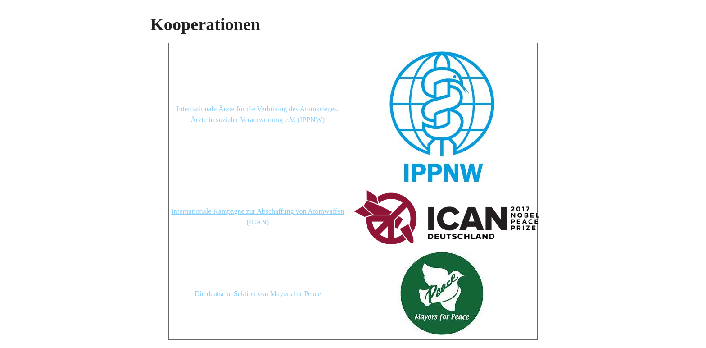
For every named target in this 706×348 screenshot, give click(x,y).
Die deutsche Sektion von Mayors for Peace (258, 294)
